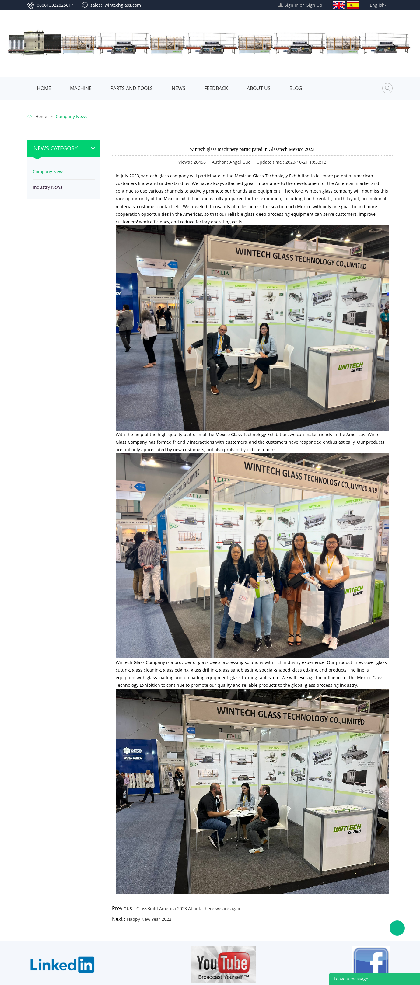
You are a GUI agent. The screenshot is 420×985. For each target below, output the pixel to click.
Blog (295, 88)
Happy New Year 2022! (150, 919)
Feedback (216, 88)
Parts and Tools (131, 88)
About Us (259, 88)
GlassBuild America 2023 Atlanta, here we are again (189, 908)
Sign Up (314, 5)
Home (44, 88)
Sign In (292, 5)
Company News (71, 116)
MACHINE (81, 88)
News (178, 88)
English (377, 5)
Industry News (47, 187)
